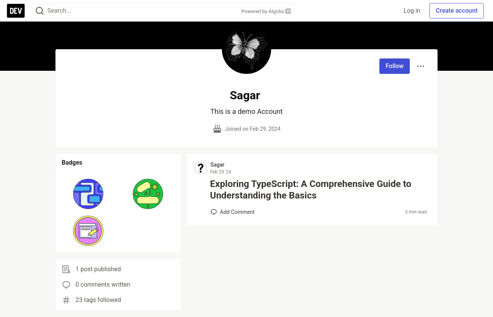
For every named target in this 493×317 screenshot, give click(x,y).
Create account (457, 10)
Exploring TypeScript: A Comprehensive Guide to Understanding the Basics (310, 190)
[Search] (39, 11)
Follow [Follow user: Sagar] (395, 66)
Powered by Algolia (265, 11)
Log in (412, 10)
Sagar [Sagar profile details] (217, 165)
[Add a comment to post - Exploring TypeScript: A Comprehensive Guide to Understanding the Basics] (232, 212)
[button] (88, 194)
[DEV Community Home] (15, 10)
